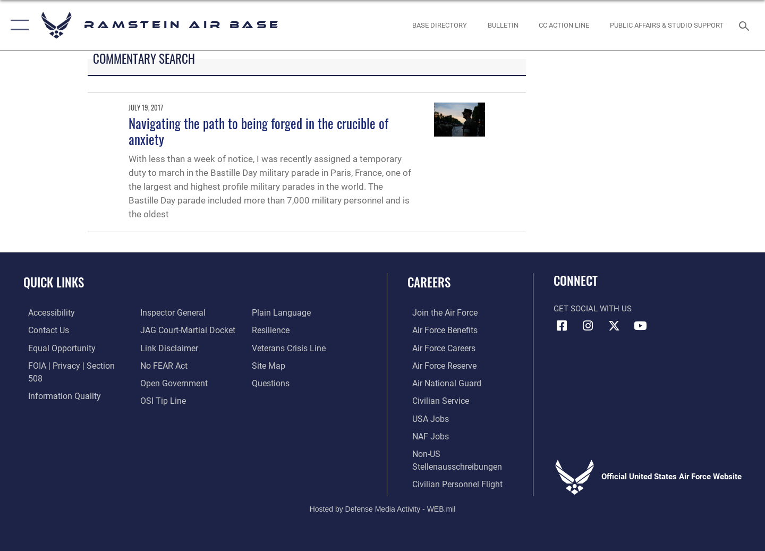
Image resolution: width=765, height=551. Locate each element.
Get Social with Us (593, 308)
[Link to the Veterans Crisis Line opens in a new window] (289, 330)
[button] (17, 25)
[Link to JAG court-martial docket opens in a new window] (184, 312)
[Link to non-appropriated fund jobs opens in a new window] (425, 434)
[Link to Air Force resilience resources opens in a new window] (271, 312)
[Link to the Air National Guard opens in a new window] (440, 382)
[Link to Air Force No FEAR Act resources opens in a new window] (162, 347)
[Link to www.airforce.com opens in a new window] (439, 312)
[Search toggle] (745, 25)
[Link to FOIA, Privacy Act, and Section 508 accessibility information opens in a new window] (72, 365)
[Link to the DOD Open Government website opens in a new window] (170, 365)
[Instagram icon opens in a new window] (588, 326)
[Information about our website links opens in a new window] (166, 330)
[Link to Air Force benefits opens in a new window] (439, 330)
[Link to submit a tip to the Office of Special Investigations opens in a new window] (160, 382)
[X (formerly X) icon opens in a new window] (614, 326)
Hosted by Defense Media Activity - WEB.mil (383, 506)
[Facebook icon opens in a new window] (562, 326)
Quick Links (53, 282)
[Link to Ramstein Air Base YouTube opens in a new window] (640, 326)
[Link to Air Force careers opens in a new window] (438, 347)
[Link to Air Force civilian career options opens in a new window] (434, 399)
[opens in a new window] (440, 25)
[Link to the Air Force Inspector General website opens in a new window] (54, 399)
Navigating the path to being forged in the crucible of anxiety (258, 131)
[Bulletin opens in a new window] (503, 25)
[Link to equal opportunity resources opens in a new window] (55, 347)
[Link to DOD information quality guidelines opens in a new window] (57, 382)
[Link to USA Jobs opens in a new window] (425, 417)
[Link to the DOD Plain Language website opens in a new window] (165, 399)
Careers (428, 282)
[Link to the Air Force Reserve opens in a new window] (438, 365)
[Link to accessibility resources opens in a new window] (46, 312)
